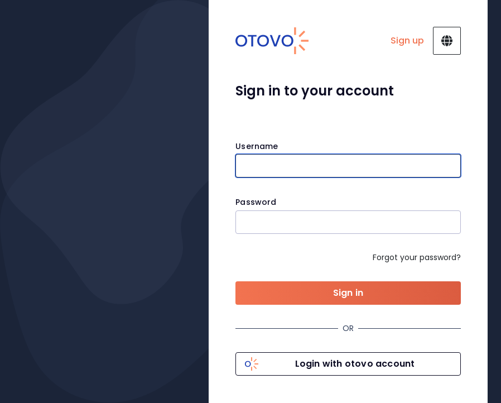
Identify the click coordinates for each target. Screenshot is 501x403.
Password (255, 202)
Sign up (407, 40)
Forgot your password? (417, 257)
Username (256, 146)
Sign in (348, 292)
